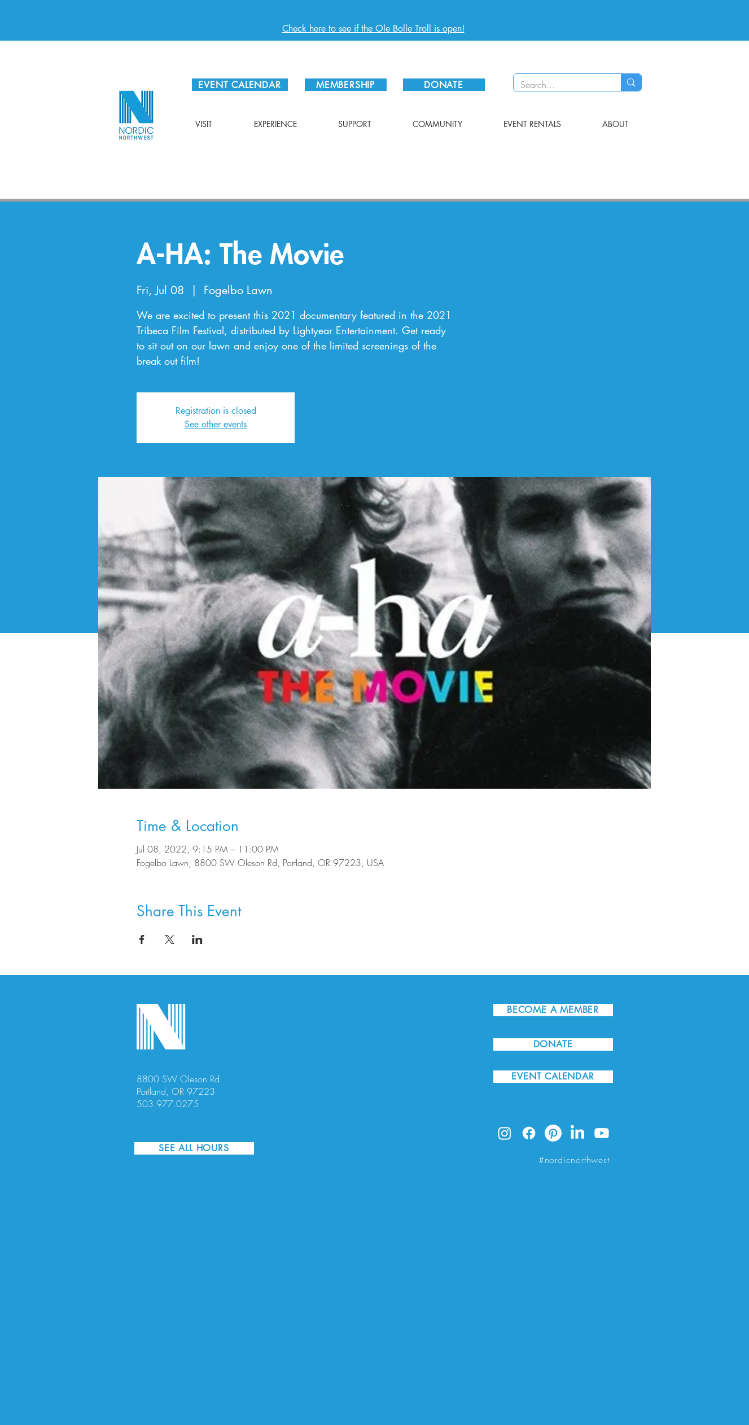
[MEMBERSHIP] (346, 84)
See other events (216, 424)
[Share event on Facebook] (142, 939)
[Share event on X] (169, 939)
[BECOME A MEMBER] (553, 1010)
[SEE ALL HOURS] (194, 1148)
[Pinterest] (553, 1133)
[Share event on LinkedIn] (197, 939)
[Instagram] (504, 1133)
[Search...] (559, 84)
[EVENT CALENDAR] (240, 84)
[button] (203, 124)
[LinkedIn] (577, 1133)
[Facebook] (528, 1133)
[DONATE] (444, 84)
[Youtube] (601, 1133)
